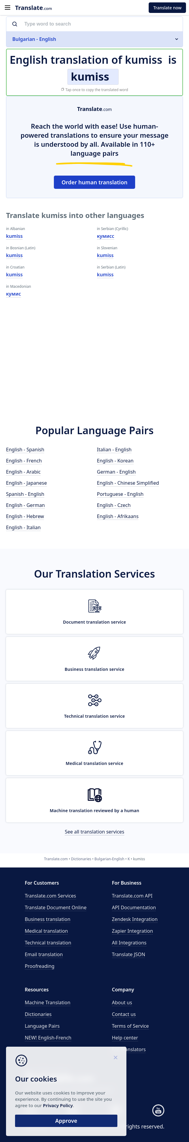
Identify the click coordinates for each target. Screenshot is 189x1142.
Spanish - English (25, 494)
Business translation (47, 919)
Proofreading (39, 966)
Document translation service (94, 622)
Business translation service (95, 669)
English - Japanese (26, 483)
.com (33, 8)
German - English (116, 471)
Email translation (44, 954)
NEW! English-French (48, 1037)
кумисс (105, 236)
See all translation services (94, 831)
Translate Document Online (55, 907)
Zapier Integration (132, 931)
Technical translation (48, 942)
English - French (24, 460)
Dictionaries (38, 1014)
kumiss (14, 236)
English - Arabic (23, 471)
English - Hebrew (25, 516)
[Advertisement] (94, 363)
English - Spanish (25, 449)
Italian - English (114, 449)
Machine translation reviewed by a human (94, 810)
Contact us (124, 1014)
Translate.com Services (50, 895)
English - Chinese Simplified (128, 483)
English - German (25, 505)
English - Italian (23, 527)
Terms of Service (130, 1026)
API (132, 895)
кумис (13, 293)
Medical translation (46, 931)
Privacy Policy (58, 1105)
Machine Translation (47, 1002)
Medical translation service (94, 763)
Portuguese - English (120, 494)
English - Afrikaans (117, 516)
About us (122, 1002)
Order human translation (94, 182)
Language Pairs (42, 1026)
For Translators (129, 1049)
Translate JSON (128, 954)
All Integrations (129, 942)
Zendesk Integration (135, 919)
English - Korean (115, 460)
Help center (125, 1037)
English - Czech (114, 505)
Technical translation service (94, 716)
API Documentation (134, 907)
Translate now (167, 8)
